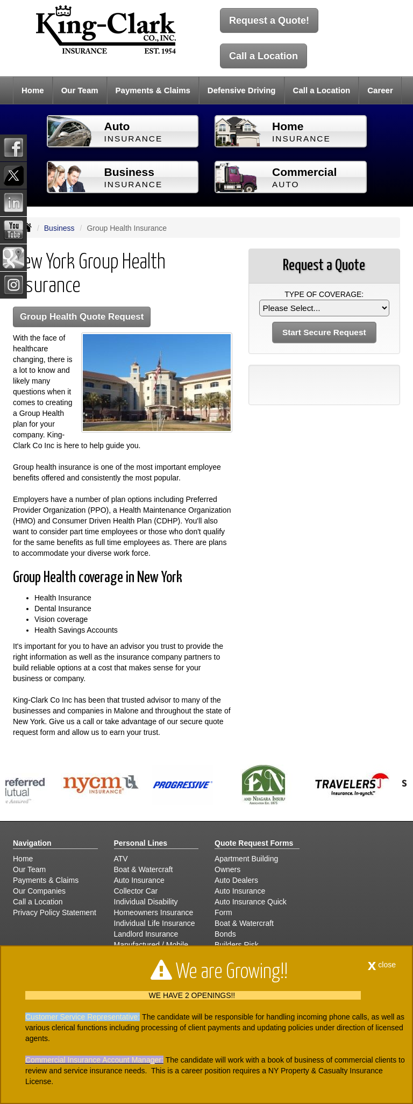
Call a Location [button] (322, 90)
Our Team (29, 869)
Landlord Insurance (146, 934)
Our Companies (39, 891)
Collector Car (136, 891)
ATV (121, 858)
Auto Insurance (139, 880)
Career (380, 90)
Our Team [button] (79, 90)
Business (59, 228)
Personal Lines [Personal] (141, 843)
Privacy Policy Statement (54, 912)
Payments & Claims (153, 90)
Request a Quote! (269, 20)
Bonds (225, 934)
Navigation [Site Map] (32, 843)
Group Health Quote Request (82, 317)
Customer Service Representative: (82, 1017)
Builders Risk (237, 944)
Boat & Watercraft (143, 869)
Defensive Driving (242, 90)
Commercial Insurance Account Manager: (94, 1060)
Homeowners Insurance (154, 912)
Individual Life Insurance (154, 923)
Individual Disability (146, 901)
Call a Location (263, 56)
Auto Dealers (236, 880)
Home (33, 90)
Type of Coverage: (324, 294)
